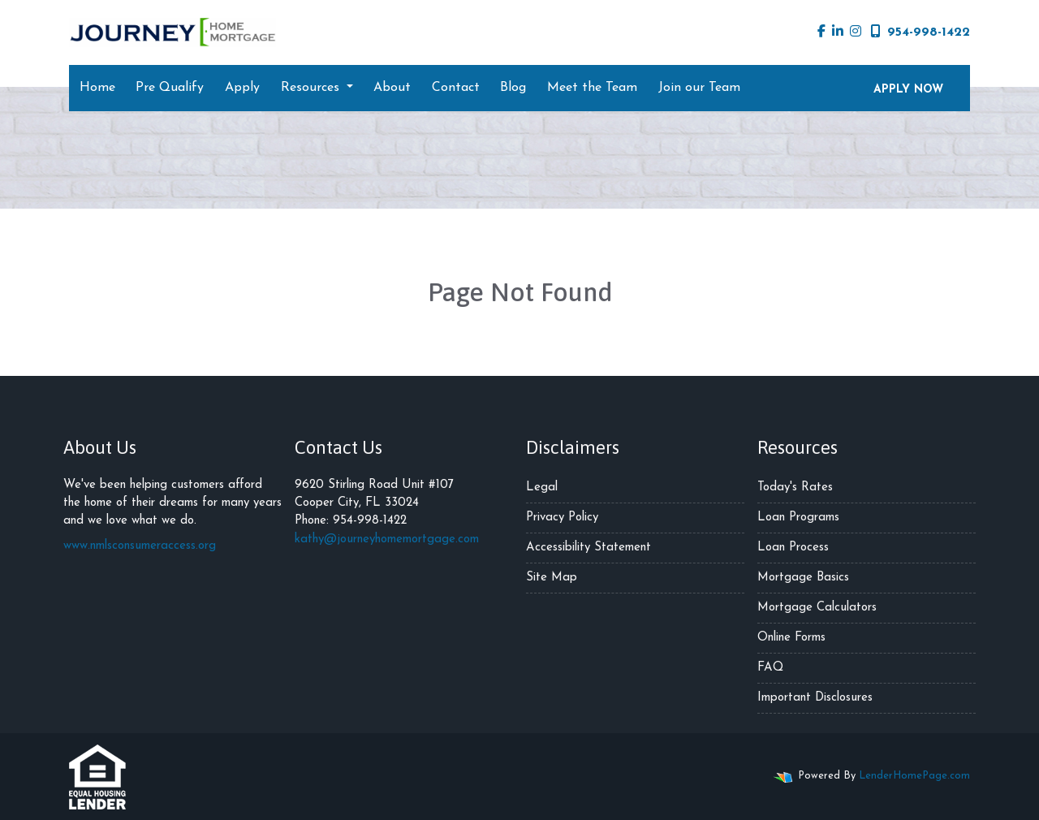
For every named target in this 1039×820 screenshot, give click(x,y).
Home (97, 87)
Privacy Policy (562, 517)
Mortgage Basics (803, 578)
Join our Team (699, 87)
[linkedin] (837, 32)
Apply (242, 87)
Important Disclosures (815, 698)
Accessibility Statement (588, 548)
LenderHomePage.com (914, 775)
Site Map (551, 578)
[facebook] (821, 32)
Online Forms (791, 638)
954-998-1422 (920, 31)
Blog (513, 87)
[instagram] (855, 32)
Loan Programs (798, 517)
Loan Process (793, 548)
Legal (542, 487)
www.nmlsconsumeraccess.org (139, 546)
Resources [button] (312, 87)
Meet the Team (592, 87)
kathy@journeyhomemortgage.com (387, 539)
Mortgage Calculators (817, 608)
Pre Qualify (170, 87)
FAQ (770, 668)
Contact (456, 87)
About (392, 87)
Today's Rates (795, 487)
